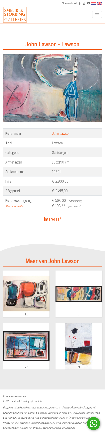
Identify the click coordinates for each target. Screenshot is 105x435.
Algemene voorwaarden (14, 396)
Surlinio (38, 401)
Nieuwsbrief (69, 3)
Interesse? (52, 219)
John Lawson (61, 133)
